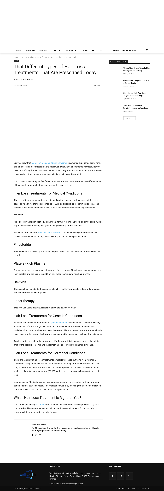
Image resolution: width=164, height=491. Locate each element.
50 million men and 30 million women (50, 163)
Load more (129, 118)
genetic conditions (60, 322)
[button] (147, 50)
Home (16, 57)
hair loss (40, 404)
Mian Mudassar (28, 80)
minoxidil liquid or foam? (49, 232)
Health (22, 57)
